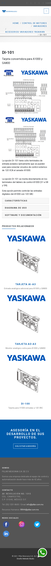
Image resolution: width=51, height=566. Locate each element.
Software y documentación (23, 215)
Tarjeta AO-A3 (25, 344)
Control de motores (34, 23)
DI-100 (25, 403)
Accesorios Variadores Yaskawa (25, 32)
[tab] (25, 201)
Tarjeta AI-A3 (25, 284)
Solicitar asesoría (25, 446)
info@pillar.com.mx (35, 504)
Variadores (40, 26)
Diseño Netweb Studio (25, 559)
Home (16, 23)
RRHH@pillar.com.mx (29, 510)
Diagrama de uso (16, 208)
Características (16, 201)
